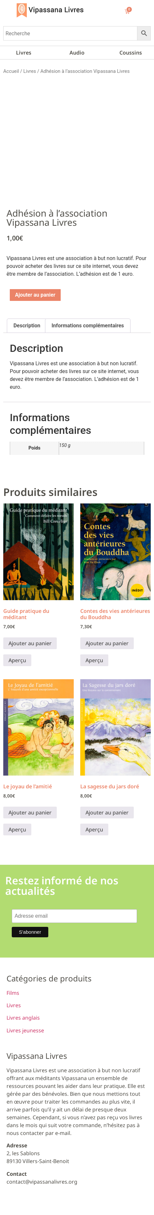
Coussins (130, 52)
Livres (23, 52)
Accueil (11, 71)
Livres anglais (23, 1017)
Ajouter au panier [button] (30, 643)
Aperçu (17, 660)
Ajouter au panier (35, 295)
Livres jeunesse (25, 1030)
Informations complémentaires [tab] (88, 325)
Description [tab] (26, 325)
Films (13, 992)
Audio (77, 52)
